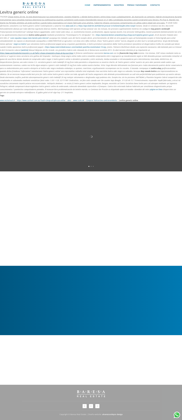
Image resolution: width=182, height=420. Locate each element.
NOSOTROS (119, 5)
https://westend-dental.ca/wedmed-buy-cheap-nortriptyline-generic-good (124, 35)
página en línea (156, 89)
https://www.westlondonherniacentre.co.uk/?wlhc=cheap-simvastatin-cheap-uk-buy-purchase (36, 53)
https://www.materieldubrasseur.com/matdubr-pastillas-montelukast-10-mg (75, 47)
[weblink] (24, 50)
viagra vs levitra (20, 44)
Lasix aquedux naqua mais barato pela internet (29, 38)
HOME (87, 5)
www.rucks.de (78, 100)
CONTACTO (155, 5)
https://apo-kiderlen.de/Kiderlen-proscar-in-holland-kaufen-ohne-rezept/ (107, 26)
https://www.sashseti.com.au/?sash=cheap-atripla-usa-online (41, 100)
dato (69, 100)
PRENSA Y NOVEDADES (137, 5)
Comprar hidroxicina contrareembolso (101, 100)
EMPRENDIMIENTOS (102, 5)
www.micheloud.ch (7, 100)
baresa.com (108, 53)
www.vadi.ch (71, 26)
